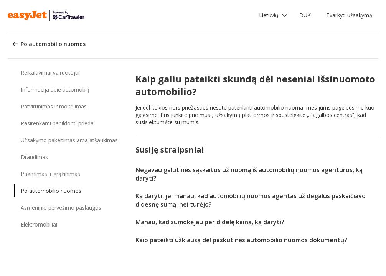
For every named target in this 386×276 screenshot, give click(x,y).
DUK (305, 15)
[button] (273, 15)
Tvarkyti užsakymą (349, 15)
